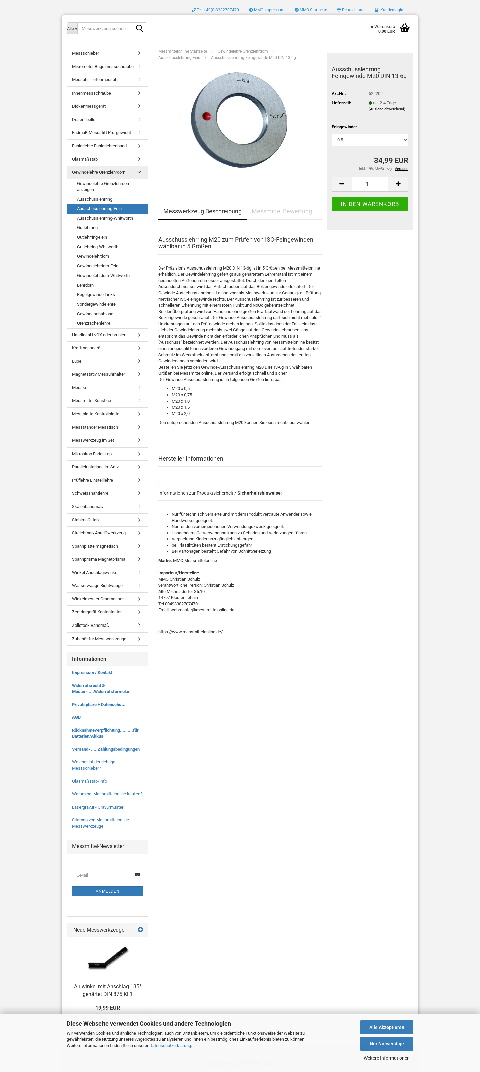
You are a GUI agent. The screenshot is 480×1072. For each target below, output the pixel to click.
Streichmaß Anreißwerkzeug (99, 532)
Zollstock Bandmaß (90, 625)
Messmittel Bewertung (282, 211)
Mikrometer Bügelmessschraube (103, 66)
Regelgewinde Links (96, 294)
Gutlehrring (87, 227)
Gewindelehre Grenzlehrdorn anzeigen (103, 186)
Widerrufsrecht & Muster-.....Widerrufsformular (101, 688)
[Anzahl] (370, 184)
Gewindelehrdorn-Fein (97, 266)
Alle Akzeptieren (386, 1027)
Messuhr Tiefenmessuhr (95, 79)
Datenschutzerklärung (170, 1045)
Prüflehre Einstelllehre (92, 480)
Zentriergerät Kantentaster (97, 611)
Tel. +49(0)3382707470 (215, 10)
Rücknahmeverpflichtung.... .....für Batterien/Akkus (105, 733)
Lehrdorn (85, 285)
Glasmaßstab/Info (89, 781)
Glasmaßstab (85, 159)
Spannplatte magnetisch (95, 546)
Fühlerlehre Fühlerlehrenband (99, 145)
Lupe (76, 361)
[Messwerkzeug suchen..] (72, 28)
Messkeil (80, 387)
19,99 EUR (107, 1008)
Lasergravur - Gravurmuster (97, 807)
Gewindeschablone (95, 313)
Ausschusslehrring (94, 199)
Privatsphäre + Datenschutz (98, 704)
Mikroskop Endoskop (92, 453)
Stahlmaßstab (85, 519)
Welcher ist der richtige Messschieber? (93, 765)
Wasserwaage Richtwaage (97, 585)
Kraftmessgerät (87, 347)
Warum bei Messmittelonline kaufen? (107, 793)
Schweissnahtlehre (90, 493)
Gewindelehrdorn (93, 256)
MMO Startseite (311, 10)
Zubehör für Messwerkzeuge (99, 638)
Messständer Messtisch (95, 427)
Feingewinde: (344, 126)
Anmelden (108, 891)
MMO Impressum (267, 10)
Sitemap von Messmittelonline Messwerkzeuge (100, 823)
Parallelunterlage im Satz (95, 466)
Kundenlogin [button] (389, 10)
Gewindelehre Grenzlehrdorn (98, 172)
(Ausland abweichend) (387, 109)
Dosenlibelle (83, 119)
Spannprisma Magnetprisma (98, 559)
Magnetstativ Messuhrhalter (98, 374)
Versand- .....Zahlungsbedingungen (106, 749)
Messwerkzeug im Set (93, 440)
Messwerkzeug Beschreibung (202, 211)
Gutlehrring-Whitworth (97, 246)
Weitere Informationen (387, 1058)
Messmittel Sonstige (91, 400)
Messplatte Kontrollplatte (95, 413)
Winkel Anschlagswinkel (95, 572)
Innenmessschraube (91, 93)
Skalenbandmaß (87, 506)
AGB (76, 717)
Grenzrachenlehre (93, 323)
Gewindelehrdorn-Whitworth (103, 275)
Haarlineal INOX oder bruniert (99, 334)
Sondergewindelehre (96, 304)
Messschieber (85, 53)
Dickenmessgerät (89, 106)
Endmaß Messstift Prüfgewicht (101, 132)
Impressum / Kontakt (92, 672)
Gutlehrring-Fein (92, 237)
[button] (351, 10)
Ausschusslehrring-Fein (99, 208)
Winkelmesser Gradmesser (98, 598)
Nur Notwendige (387, 1043)
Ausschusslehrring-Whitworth (105, 218)
